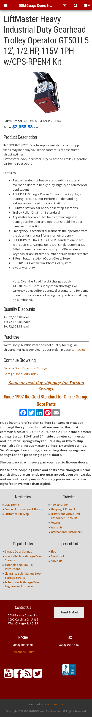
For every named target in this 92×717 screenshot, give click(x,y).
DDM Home (12, 504)
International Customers (66, 532)
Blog (54, 551)
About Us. (57, 561)
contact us (78, 349)
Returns (55, 522)
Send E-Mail (69, 612)
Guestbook (58, 556)
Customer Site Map (17, 514)
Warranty (56, 527)
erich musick (55, 704)
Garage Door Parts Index (20, 374)
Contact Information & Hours (23, 509)
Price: (7, 127)
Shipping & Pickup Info (65, 509)
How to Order (59, 504)
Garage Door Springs (18, 551)
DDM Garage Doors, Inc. (35, 5)
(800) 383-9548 (23, 645)
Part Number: (13, 121)
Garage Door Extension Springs (25, 368)
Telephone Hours (23, 652)
